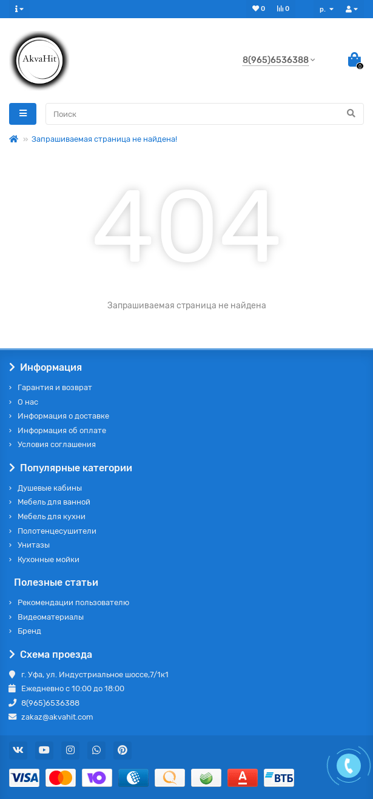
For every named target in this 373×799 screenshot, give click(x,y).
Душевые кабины (50, 487)
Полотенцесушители (57, 530)
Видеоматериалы (51, 617)
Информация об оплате (62, 430)
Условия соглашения (57, 444)
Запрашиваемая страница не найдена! (104, 139)
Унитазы (34, 544)
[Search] (204, 114)
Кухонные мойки (48, 559)
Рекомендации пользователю (73, 602)
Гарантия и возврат (55, 387)
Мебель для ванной (54, 501)
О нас (28, 401)
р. (324, 9)
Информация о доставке (63, 415)
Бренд (29, 630)
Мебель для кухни (52, 516)
